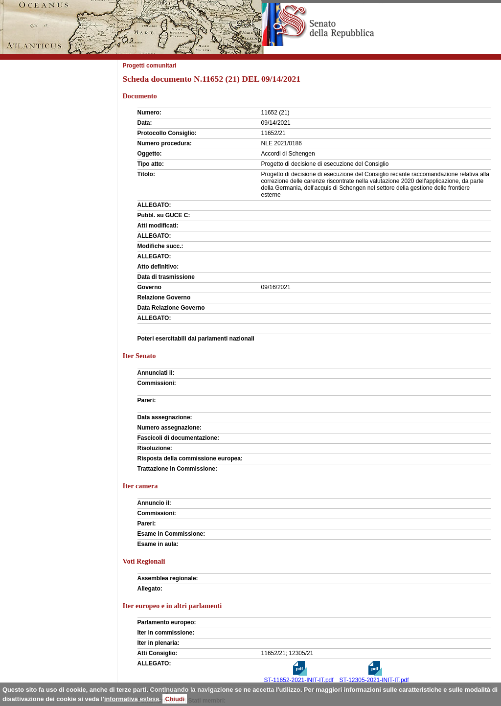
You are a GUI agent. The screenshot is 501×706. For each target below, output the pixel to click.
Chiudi (174, 699)
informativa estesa (131, 699)
